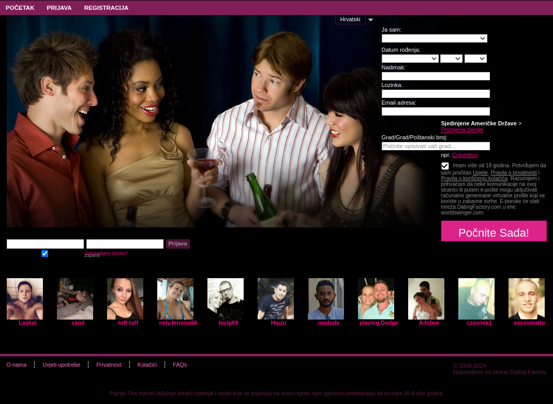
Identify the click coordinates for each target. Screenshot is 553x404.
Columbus (465, 155)
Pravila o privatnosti (514, 173)
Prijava (59, 8)
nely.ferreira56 (178, 323)
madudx (329, 323)
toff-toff (128, 323)
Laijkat (27, 323)
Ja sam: (392, 29)
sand (77, 323)
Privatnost (108, 365)
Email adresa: (399, 102)
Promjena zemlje (462, 129)
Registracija (106, 8)
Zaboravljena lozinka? (106, 253)
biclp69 (228, 323)
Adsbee (429, 323)
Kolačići (147, 365)
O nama (17, 365)
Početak (20, 8)
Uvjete (480, 173)
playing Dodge (379, 323)
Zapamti (45, 252)
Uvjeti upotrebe (61, 365)
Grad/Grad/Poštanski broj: (414, 137)
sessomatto (529, 323)
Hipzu (279, 323)
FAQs (180, 365)
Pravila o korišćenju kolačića (474, 178)
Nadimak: (394, 67)
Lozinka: (392, 85)
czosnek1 (479, 323)
